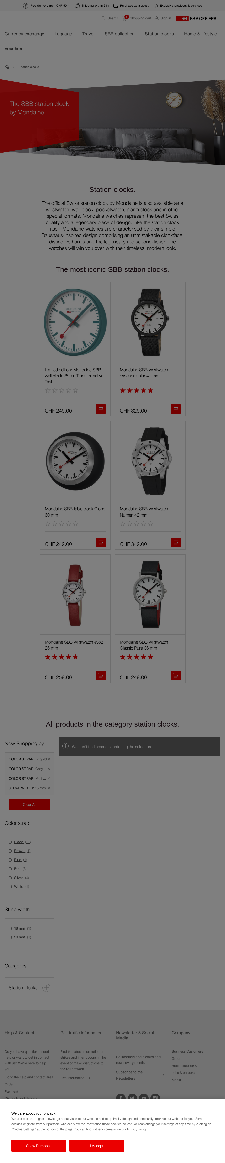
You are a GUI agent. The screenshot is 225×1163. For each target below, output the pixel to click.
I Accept (96, 1146)
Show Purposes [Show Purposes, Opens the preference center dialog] (39, 1146)
